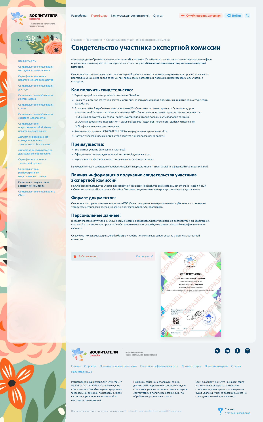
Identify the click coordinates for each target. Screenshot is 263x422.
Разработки (79, 15)
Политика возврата (216, 366)
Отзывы (236, 366)
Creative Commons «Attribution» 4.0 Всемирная (153, 411)
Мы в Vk (227, 351)
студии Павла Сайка (238, 412)
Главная (76, 366)
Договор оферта (191, 366)
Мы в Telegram (217, 351)
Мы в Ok (237, 351)
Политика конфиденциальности (159, 366)
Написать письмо (81, 371)
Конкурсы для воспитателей (130, 15)
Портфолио (99, 15)
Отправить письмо (247, 351)
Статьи (158, 15)
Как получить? (144, 256)
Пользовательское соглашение (118, 366)
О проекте (90, 366)
